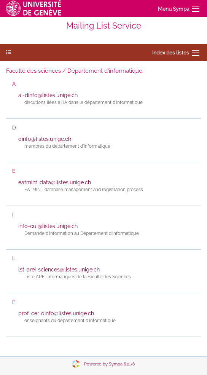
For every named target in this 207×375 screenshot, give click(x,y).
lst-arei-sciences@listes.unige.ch (59, 269)
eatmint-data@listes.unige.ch (54, 182)
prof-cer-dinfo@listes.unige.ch (56, 313)
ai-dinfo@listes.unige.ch (48, 95)
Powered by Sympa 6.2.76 (109, 364)
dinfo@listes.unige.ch (44, 139)
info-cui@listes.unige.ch (48, 226)
